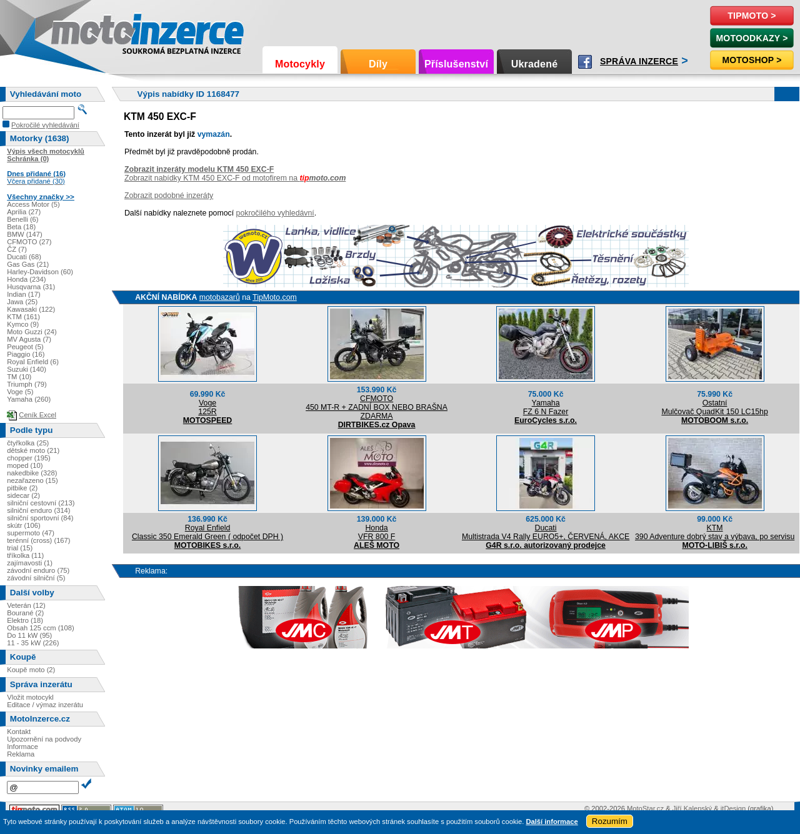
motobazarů (219, 297)
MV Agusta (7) (29, 339)
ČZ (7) (17, 249)
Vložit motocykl (30, 697)
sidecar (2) (23, 495)
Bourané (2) (25, 613)
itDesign (733, 808)
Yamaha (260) (29, 399)
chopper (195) (29, 458)
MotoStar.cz (645, 808)
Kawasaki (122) (31, 309)
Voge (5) (20, 391)
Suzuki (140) (26, 369)
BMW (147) (24, 234)
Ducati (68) (24, 257)
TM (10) (19, 376)
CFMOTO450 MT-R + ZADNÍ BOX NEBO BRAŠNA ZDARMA (377, 407)
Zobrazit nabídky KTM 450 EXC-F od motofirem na (235, 178)
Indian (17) (24, 294)
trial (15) (19, 548)
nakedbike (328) (32, 473)
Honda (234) (26, 279)
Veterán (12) (26, 605)
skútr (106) (23, 525)
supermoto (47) (30, 533)
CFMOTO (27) (29, 242)
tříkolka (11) (25, 555)
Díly (378, 64)
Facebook (585, 62)
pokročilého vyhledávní (275, 213)
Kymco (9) (23, 324)
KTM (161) (23, 316)
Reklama (20, 754)
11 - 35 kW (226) (33, 643)
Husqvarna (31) (31, 286)
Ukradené (534, 64)
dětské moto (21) (33, 450)
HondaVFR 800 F (377, 532)
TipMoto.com (274, 297)
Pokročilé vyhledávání (45, 125)
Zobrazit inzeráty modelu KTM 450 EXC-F (199, 169)
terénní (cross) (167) (38, 540)
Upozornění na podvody (44, 739)
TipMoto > (752, 16)
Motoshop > (751, 60)
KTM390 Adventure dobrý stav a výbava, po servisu (714, 532)
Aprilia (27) (24, 212)
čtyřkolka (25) (28, 443)
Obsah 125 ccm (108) (40, 628)
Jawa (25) (22, 301)
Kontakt (19, 731)
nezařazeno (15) (32, 480)
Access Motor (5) (33, 204)
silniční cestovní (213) (40, 503)
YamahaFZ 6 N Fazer (546, 407)
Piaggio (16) (25, 354)
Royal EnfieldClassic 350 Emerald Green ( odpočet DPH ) (207, 532)
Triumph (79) (27, 384)
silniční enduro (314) (38, 510)
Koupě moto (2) (31, 669)
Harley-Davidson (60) (40, 272)
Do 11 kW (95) (29, 635)
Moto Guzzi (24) (32, 331)
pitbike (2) (22, 488)
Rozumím (610, 821)
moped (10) (24, 465)
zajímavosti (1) (29, 563)
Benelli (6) (22, 219)
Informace (22, 746)
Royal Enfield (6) (33, 361)
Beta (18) (21, 227)
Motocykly (300, 64)
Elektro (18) (25, 620)
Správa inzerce (639, 61)
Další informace (552, 821)
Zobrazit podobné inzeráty (168, 195)
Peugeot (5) (25, 346)
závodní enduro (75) (38, 570)
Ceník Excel (37, 415)
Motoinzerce (77, 30)
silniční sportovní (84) (40, 518)
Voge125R (207, 407)
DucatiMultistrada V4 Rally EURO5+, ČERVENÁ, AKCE (545, 532)
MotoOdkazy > (752, 38)
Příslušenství (456, 64)
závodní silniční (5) (36, 578)
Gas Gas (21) (28, 264)
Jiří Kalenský (692, 808)
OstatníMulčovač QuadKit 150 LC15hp (714, 407)
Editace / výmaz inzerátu (45, 704)
